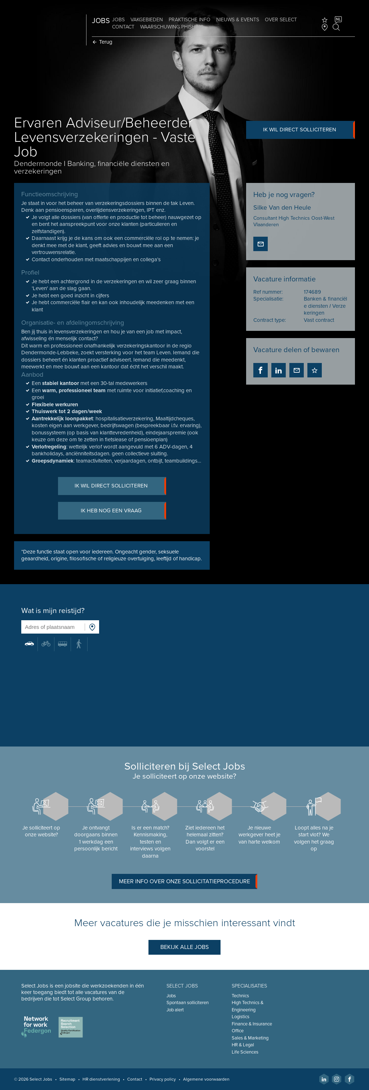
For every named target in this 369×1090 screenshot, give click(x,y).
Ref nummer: (268, 292)
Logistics (240, 1017)
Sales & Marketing (249, 1038)
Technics (240, 996)
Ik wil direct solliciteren (309, 130)
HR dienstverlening (101, 1079)
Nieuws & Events (238, 20)
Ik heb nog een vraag (123, 511)
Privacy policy (163, 1079)
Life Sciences (244, 1052)
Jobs (118, 20)
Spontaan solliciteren (187, 1003)
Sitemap (68, 1079)
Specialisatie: (268, 299)
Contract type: (269, 320)
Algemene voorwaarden (206, 1079)
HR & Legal (242, 1045)
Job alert (175, 1010)
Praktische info (190, 20)
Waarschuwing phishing (172, 27)
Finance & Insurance (251, 1024)
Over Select (281, 20)
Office (237, 1031)
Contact (123, 27)
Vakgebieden (147, 20)
